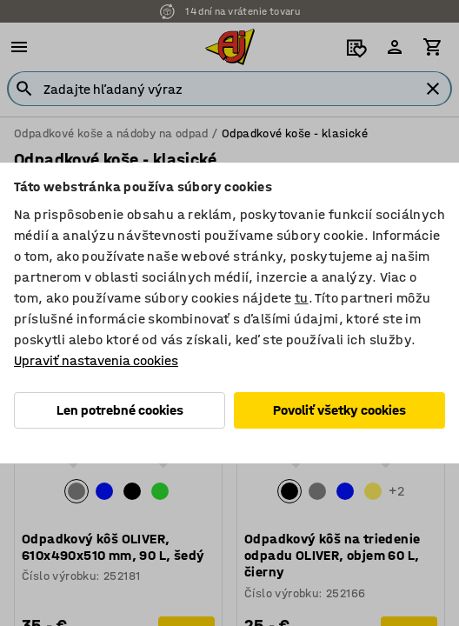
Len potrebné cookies (120, 410)
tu (302, 298)
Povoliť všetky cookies (339, 410)
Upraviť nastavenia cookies (96, 360)
